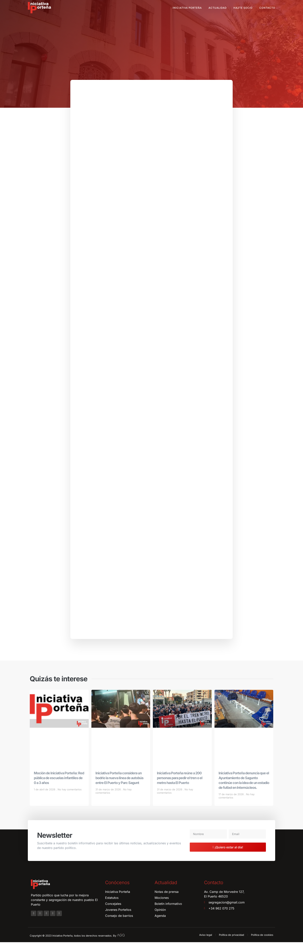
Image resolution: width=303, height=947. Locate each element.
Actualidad (218, 7)
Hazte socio (243, 7)
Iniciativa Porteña (187, 7)
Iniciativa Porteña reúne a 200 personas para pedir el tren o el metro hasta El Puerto (179, 782)
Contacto (267, 7)
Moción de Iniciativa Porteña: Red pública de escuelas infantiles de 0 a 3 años (59, 782)
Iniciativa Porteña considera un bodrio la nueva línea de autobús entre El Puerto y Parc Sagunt (119, 782)
